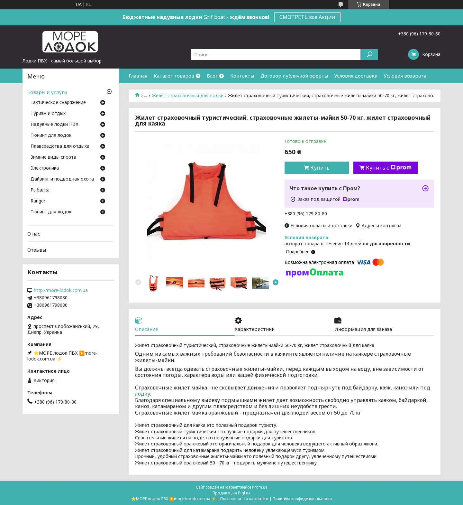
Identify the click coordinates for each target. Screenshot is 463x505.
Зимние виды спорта (53, 157)
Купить (320, 167)
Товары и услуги (47, 92)
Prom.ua (260, 487)
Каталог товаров (174, 75)
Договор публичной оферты (294, 75)
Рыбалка (40, 190)
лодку (142, 393)
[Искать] (369, 54)
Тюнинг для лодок (51, 135)
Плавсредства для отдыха (60, 146)
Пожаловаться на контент (244, 498)
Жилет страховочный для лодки (187, 95)
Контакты (242, 75)
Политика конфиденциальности (302, 498)
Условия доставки (355, 75)
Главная (138, 75)
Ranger (38, 201)
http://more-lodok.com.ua (61, 290)
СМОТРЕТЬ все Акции (307, 17)
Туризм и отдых (48, 113)
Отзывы (36, 250)
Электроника (45, 168)
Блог (212, 75)
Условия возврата (405, 75)
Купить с (389, 167)
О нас (33, 233)
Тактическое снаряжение (58, 102)
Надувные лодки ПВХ (54, 124)
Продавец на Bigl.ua (231, 493)
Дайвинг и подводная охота (62, 179)
